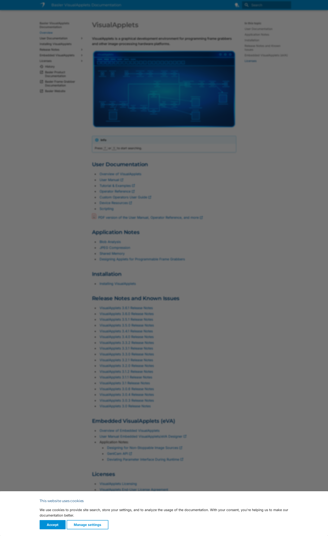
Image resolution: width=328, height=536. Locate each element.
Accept (52, 525)
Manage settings (87, 525)
